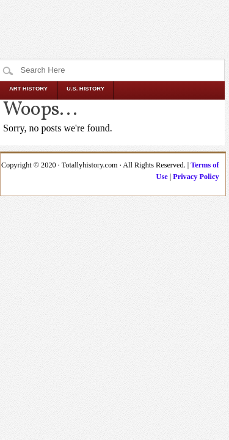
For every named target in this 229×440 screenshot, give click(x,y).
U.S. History (85, 89)
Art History (28, 89)
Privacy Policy (196, 176)
